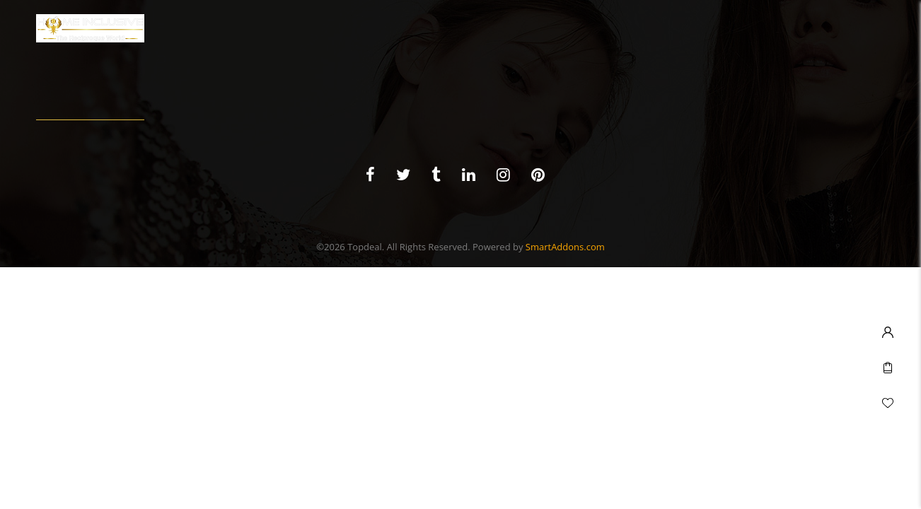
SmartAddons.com (565, 246)
